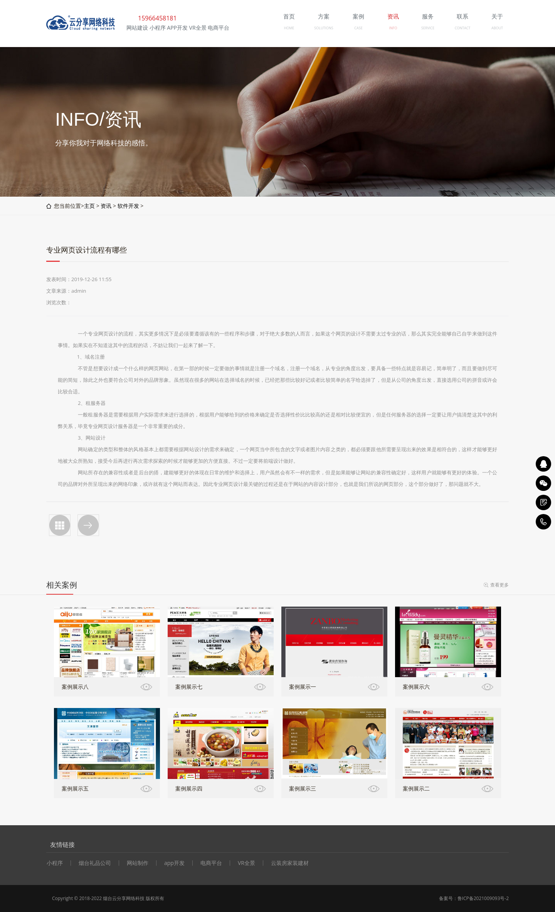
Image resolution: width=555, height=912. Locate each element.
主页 (89, 205)
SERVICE (427, 28)
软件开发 (128, 205)
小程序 (55, 863)
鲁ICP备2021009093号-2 (483, 898)
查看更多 (499, 585)
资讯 (106, 205)
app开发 (174, 863)
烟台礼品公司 (95, 863)
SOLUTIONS (323, 28)
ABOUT (497, 28)
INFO (393, 28)
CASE (358, 28)
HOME (289, 28)
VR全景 (246, 863)
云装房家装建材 (290, 863)
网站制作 (137, 863)
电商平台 (211, 863)
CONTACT (463, 28)
